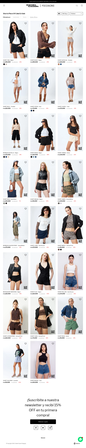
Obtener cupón (43, 422)
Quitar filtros (33, 17)
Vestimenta (16, 17)
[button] (77, 5)
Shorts (25, 17)
